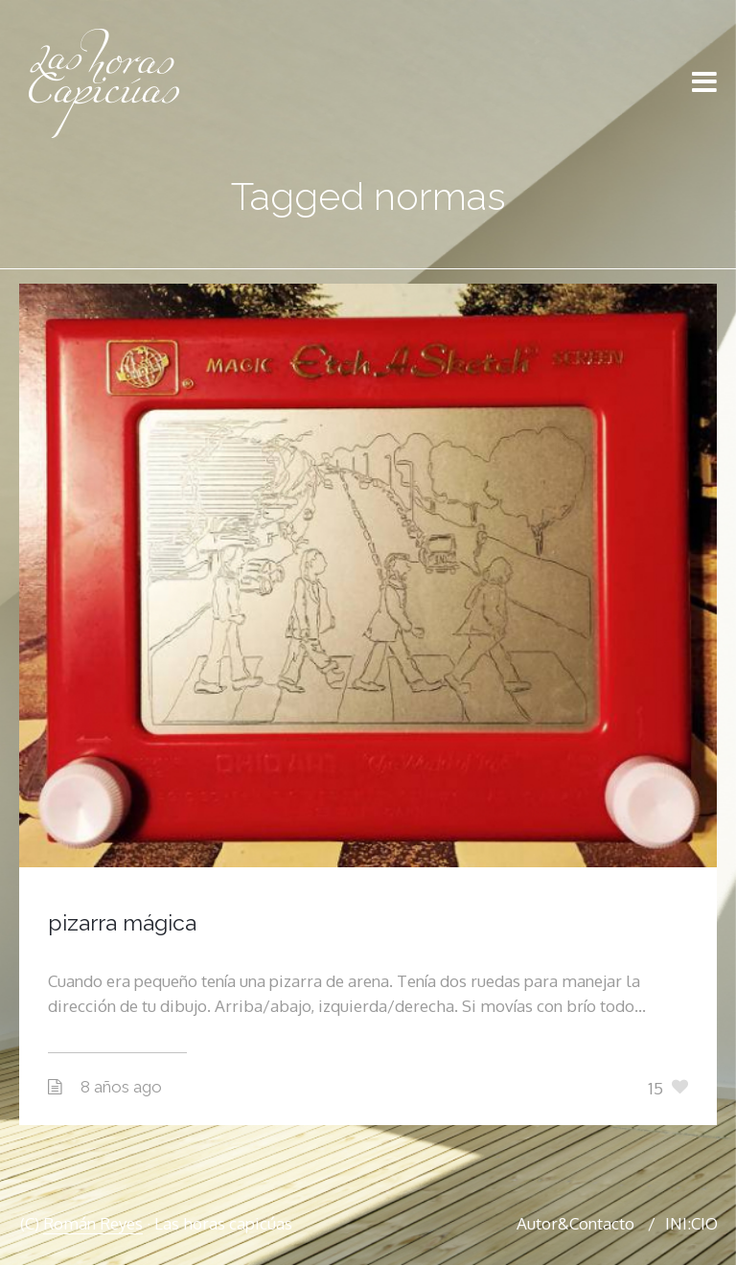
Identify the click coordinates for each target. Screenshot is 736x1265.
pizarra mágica (122, 922)
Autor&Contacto (575, 1223)
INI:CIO (691, 1223)
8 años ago (121, 1086)
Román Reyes (93, 1223)
